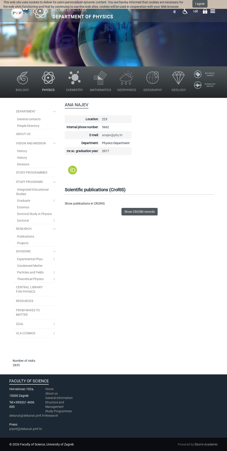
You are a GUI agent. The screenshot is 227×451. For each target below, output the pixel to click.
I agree (200, 4)
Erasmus (23, 207)
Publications (25, 236)
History (22, 151)
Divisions (23, 164)
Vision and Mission (31, 143)
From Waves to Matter (28, 312)
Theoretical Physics (30, 279)
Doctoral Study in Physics (34, 214)
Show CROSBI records (139, 211)
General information (59, 398)
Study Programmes (58, 411)
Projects (22, 243)
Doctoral (23, 220)
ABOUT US (23, 134)
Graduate (23, 200)
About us (51, 393)
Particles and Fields (30, 272)
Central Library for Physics (29, 289)
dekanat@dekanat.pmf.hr (27, 415)
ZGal (20, 324)
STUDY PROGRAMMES (31, 172)
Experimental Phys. (30, 259)
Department (25, 111)
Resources (24, 301)
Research (23, 228)
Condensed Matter (30, 265)
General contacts (29, 119)
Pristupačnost (185, 11)
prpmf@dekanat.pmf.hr (25, 429)
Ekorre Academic (206, 444)
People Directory (28, 126)
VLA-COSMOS (25, 333)
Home (49, 389)
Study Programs (29, 182)
